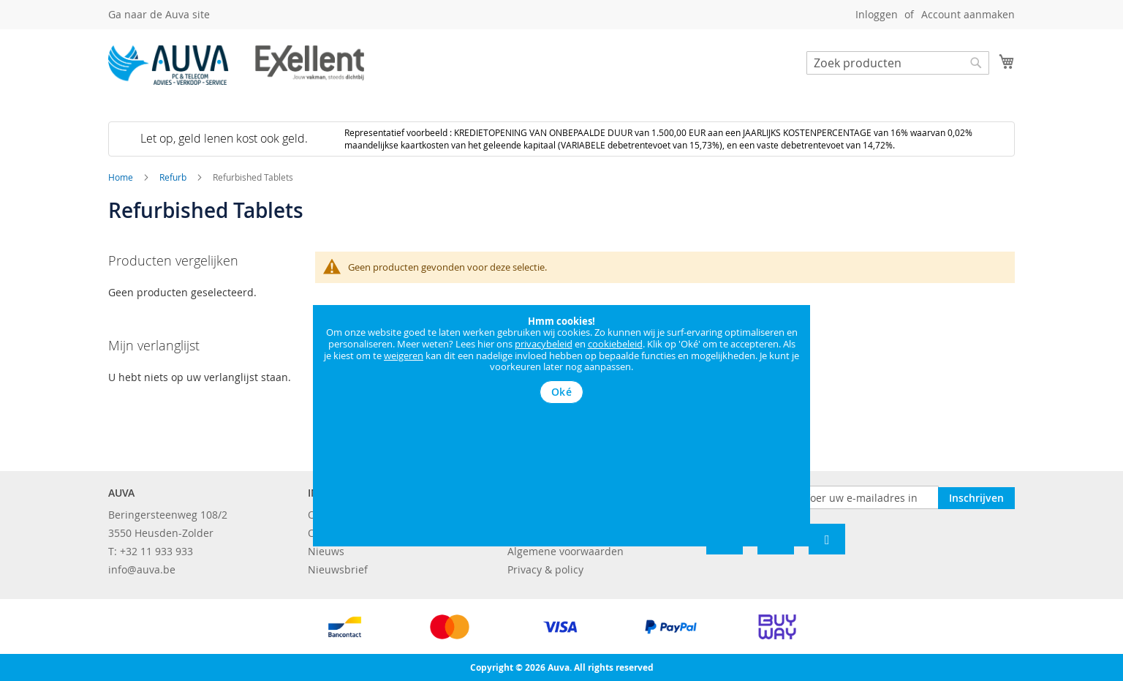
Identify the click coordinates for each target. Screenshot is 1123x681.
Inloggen (876, 14)
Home (121, 177)
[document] (561, 360)
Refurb (174, 177)
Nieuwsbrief (338, 569)
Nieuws (326, 551)
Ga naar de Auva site (159, 14)
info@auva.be (141, 569)
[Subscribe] (976, 497)
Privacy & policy (545, 569)
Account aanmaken (968, 14)
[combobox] (897, 63)
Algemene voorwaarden (565, 551)
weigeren (403, 355)
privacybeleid (543, 343)
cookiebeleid (615, 343)
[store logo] (236, 65)
